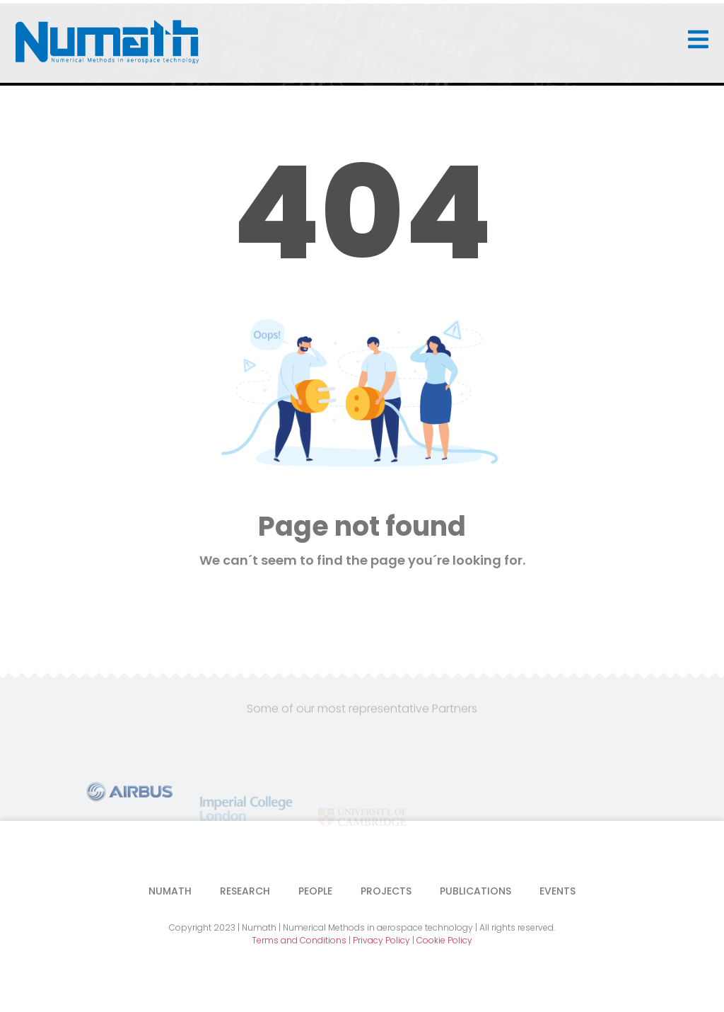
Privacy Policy (381, 940)
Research (245, 891)
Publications (475, 891)
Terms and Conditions (299, 940)
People (315, 891)
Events (557, 891)
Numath (170, 891)
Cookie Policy (444, 940)
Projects (386, 891)
